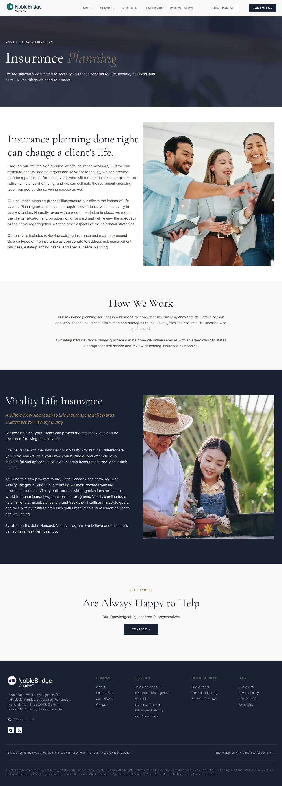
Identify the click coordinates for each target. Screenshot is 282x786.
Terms (244, 752)
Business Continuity (262, 752)
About (88, 8)
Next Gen (130, 8)
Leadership (153, 8)
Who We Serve (182, 8)
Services (107, 8)
